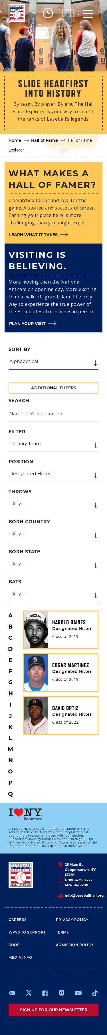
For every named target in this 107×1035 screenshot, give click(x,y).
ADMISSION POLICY (75, 945)
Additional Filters (53, 387)
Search (19, 400)
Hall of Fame (44, 141)
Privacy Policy (72, 920)
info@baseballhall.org (84, 895)
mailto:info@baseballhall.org (12, 993)
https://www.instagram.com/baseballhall (61, 993)
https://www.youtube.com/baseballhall (78, 993)
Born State (24, 552)
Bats (15, 582)
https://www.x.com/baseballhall (28, 993)
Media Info (20, 958)
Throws (20, 491)
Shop (14, 945)
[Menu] (88, 13)
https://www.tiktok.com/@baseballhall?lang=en (95, 993)
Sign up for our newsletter (53, 1009)
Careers (18, 920)
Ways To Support (27, 932)
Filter (17, 431)
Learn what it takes (33, 234)
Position (21, 461)
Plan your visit (27, 323)
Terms (62, 932)
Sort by (20, 349)
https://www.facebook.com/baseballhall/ (44, 993)
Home (15, 141)
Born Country (29, 522)
